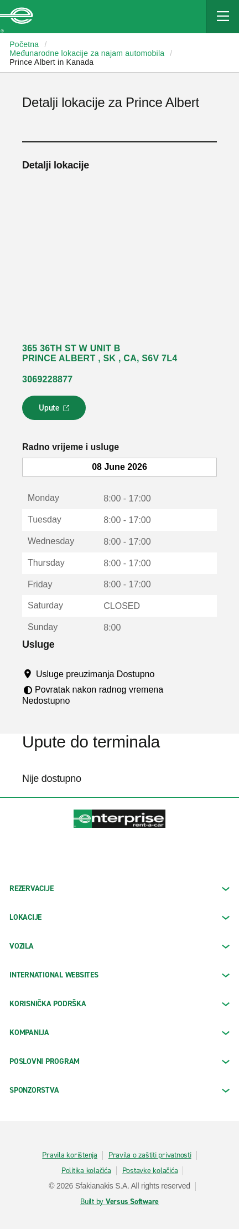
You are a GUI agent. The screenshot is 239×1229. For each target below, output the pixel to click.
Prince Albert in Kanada (51, 62)
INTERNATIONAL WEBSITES (119, 975)
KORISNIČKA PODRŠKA (119, 1003)
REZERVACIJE (119, 888)
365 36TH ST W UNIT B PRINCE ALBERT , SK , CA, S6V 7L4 (99, 353)
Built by (119, 1202)
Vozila (119, 946)
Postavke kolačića (150, 1171)
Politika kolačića (86, 1171)
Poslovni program (119, 1061)
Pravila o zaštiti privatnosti (149, 1155)
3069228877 (47, 379)
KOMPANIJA (119, 1032)
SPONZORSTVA (119, 1090)
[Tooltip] (165, 673)
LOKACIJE (119, 917)
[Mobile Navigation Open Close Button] (222, 16)
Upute (55, 411)
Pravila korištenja (69, 1155)
